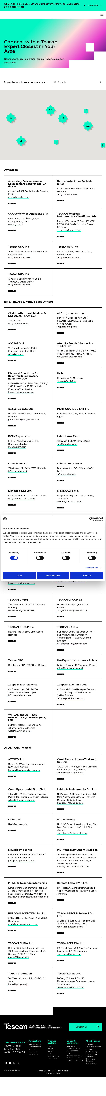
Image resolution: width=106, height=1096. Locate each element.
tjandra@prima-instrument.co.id (73, 925)
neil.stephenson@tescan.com (72, 684)
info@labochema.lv (66, 498)
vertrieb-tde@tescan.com (21, 648)
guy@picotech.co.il (66, 585)
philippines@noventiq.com (21, 920)
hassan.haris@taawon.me (21, 408)
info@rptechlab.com (67, 194)
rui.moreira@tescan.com (69, 232)
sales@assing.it (16, 367)
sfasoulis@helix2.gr (66, 397)
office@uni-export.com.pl (70, 711)
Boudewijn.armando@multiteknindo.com (28, 958)
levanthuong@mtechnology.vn (72, 889)
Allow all (87, 575)
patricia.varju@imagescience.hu (23, 438)
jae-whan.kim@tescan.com (70, 1057)
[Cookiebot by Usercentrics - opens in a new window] (91, 519)
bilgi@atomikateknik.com (69, 370)
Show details (92, 567)
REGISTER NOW (93, 5)
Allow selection (53, 575)
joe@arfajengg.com (67, 337)
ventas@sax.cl (15, 227)
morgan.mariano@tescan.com (72, 615)
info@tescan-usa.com (19, 262)
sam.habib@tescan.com (69, 1021)
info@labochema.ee (67, 465)
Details (13, 204)
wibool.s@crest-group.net (70, 824)
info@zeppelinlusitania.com (70, 744)
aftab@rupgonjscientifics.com (23, 988)
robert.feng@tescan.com (70, 991)
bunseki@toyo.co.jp (18, 1054)
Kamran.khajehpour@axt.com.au (24, 821)
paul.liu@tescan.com (18, 1024)
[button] (102, 145)
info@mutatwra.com (18, 334)
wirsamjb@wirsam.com (19, 779)
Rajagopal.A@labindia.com (70, 857)
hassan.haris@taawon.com (21, 618)
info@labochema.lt (17, 495)
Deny (19, 575)
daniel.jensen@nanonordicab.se (24, 585)
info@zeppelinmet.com (19, 741)
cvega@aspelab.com (18, 197)
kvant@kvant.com (17, 468)
